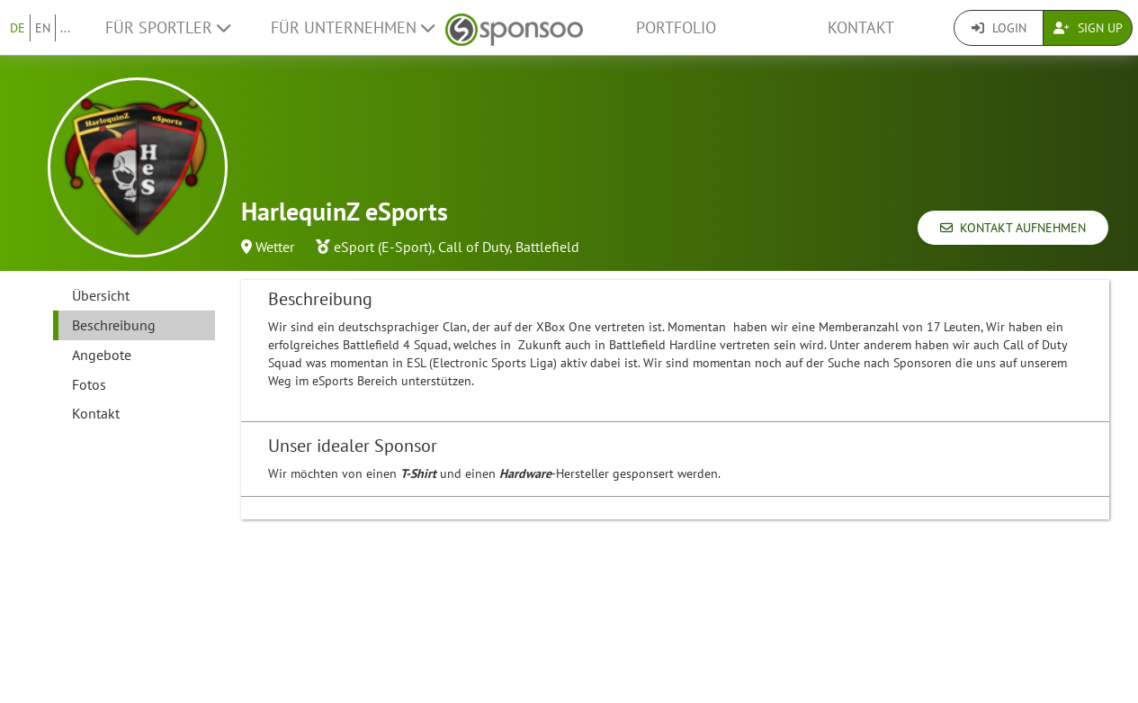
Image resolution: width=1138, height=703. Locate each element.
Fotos (89, 384)
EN (42, 28)
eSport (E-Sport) (383, 247)
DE (17, 28)
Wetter (274, 247)
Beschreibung (114, 325)
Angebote (101, 355)
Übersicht (101, 295)
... (65, 28)
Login (999, 28)
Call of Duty (473, 247)
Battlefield (547, 247)
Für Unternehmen (353, 27)
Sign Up (1088, 28)
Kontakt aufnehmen (1013, 228)
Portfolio (676, 27)
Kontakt (861, 27)
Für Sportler (167, 27)
